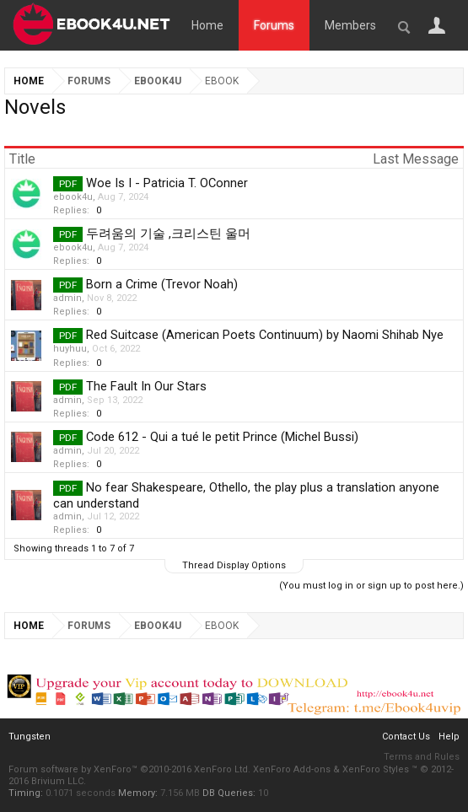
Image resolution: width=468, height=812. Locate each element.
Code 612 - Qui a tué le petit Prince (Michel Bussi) (222, 436)
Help (449, 736)
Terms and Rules (422, 756)
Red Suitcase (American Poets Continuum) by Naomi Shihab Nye (265, 334)
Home (207, 25)
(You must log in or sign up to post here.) (371, 585)
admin (67, 298)
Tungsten (29, 736)
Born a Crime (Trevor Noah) (162, 284)
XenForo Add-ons (292, 769)
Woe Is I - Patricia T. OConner (167, 183)
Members (350, 25)
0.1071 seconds (81, 793)
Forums (274, 25)
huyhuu (70, 348)
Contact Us (406, 736)
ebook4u (73, 196)
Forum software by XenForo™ (129, 769)
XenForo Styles (375, 769)
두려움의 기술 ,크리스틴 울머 (168, 233)
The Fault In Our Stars (146, 386)
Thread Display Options (234, 565)
